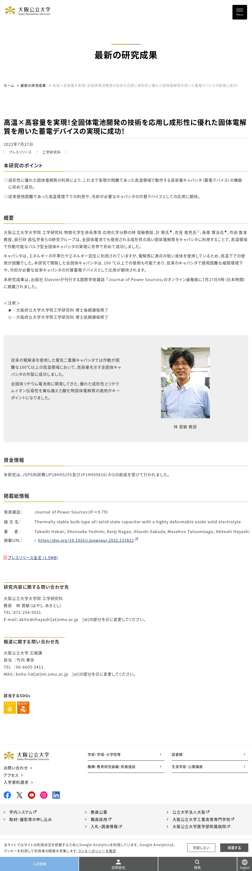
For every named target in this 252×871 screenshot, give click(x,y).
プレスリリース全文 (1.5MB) (33, 557)
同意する (234, 847)
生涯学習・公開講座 (187, 766)
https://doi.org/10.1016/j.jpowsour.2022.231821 (86, 540)
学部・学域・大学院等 (104, 754)
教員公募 (99, 811)
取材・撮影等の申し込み (30, 818)
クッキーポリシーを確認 (97, 850)
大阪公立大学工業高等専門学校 (201, 818)
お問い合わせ (16, 768)
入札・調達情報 (104, 826)
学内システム (21, 811)
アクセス (11, 774)
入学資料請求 (16, 782)
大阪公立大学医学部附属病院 (199, 826)
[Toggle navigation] (239, 12)
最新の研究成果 (33, 85)
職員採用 (99, 818)
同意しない (201, 847)
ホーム (9, 85)
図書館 (177, 754)
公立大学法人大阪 (189, 811)
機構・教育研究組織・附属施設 (111, 766)
